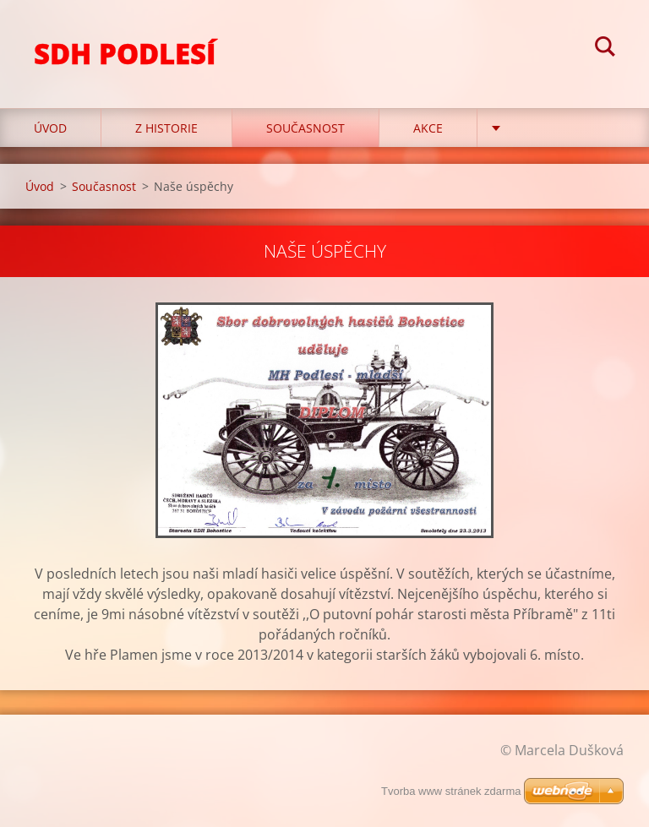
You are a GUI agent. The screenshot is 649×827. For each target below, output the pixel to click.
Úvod (50, 128)
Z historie (166, 128)
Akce (428, 128)
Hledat (605, 49)
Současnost (305, 128)
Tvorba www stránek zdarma (451, 791)
